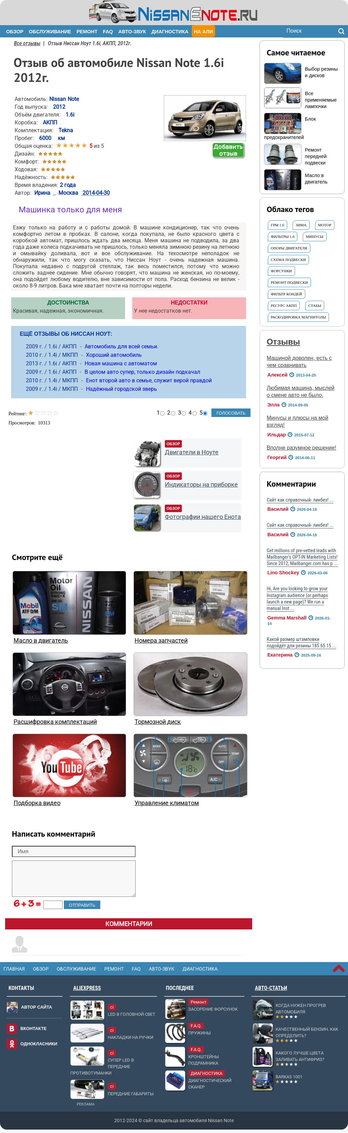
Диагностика (170, 31)
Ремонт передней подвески (316, 156)
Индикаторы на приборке (201, 484)
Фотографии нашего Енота (203, 516)
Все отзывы (27, 43)
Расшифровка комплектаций (55, 721)
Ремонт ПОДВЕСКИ (289, 282)
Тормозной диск (158, 721)
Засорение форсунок (213, 1009)
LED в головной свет (131, 1014)
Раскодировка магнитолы (298, 317)
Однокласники (38, 1043)
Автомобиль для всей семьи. (121, 346)
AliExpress (87, 988)
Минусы (314, 236)
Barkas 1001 (289, 1076)
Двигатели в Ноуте (192, 452)
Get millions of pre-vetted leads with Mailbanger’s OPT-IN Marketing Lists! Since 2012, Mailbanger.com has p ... (302, 557)
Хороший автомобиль (114, 355)
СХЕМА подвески (288, 260)
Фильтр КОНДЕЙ (286, 294)
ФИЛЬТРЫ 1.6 (283, 236)
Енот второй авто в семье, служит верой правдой (149, 380)
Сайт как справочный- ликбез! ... (300, 500)
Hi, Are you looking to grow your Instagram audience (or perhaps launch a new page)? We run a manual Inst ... (297, 598)
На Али (203, 31)
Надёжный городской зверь (121, 389)
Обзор (14, 31)
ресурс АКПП (284, 305)
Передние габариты (131, 1093)
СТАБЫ (314, 305)
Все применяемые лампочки (321, 100)
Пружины (199, 1032)
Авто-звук (132, 31)
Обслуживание (50, 31)
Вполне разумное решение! (301, 448)
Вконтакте (33, 1028)
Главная (14, 969)
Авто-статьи (271, 988)
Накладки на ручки (130, 1037)
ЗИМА (301, 225)
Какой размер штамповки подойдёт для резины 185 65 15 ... (301, 643)
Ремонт (87, 31)
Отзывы (283, 341)
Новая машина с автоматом (121, 363)
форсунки (281, 271)
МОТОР (324, 225)
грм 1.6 (277, 225)
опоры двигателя (289, 248)
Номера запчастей (161, 640)
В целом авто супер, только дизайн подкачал (142, 372)
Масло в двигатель (41, 640)
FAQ (108, 31)
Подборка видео (37, 803)
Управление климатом (167, 803)
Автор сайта (36, 1007)
